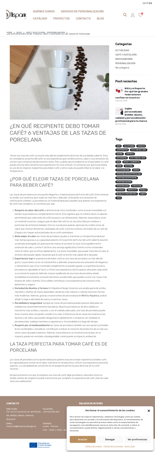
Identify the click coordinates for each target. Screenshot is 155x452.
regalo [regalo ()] (143, 190)
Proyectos (61, 18)
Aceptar (82, 439)
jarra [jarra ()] (119, 166)
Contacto (83, 18)
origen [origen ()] (136, 170)
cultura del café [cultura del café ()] (138, 150)
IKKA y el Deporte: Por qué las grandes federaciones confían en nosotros (131, 93)
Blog (100, 18)
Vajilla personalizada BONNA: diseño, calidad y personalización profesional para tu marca (131, 115)
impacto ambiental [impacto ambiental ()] (132, 162)
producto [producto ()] (132, 190)
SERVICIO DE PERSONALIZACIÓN (82, 11)
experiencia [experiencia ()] (122, 158)
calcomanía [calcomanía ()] (129, 146)
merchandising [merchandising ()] (123, 170)
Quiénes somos (44, 11)
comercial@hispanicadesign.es (21, 426)
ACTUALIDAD (122, 50)
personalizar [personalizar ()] (123, 186)
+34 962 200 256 (51, 412)
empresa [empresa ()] (130, 154)
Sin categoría (122, 67)
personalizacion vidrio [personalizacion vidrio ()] (127, 178)
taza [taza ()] (119, 198)
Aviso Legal (129, 446)
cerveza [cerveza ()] (141, 146)
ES (150, 3)
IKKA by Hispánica (90, 295)
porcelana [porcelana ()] (136, 186)
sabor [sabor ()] (143, 194)
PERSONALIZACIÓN (125, 63)
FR (147, 3)
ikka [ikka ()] (118, 162)
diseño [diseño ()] (120, 154)
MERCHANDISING (124, 59)
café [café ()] (119, 146)
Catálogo (40, 18)
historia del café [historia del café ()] (137, 158)
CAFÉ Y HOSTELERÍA (126, 54)
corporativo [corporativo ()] (122, 150)
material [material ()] (129, 166)
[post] (119, 90)
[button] (148, 410)
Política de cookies (93, 446)
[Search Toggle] (125, 15)
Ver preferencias (137, 439)
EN (144, 3)
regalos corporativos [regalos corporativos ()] (127, 194)
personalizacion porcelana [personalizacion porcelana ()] (129, 174)
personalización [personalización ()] (124, 182)
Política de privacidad (113, 446)
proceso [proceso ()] (120, 190)
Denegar (110, 439)
